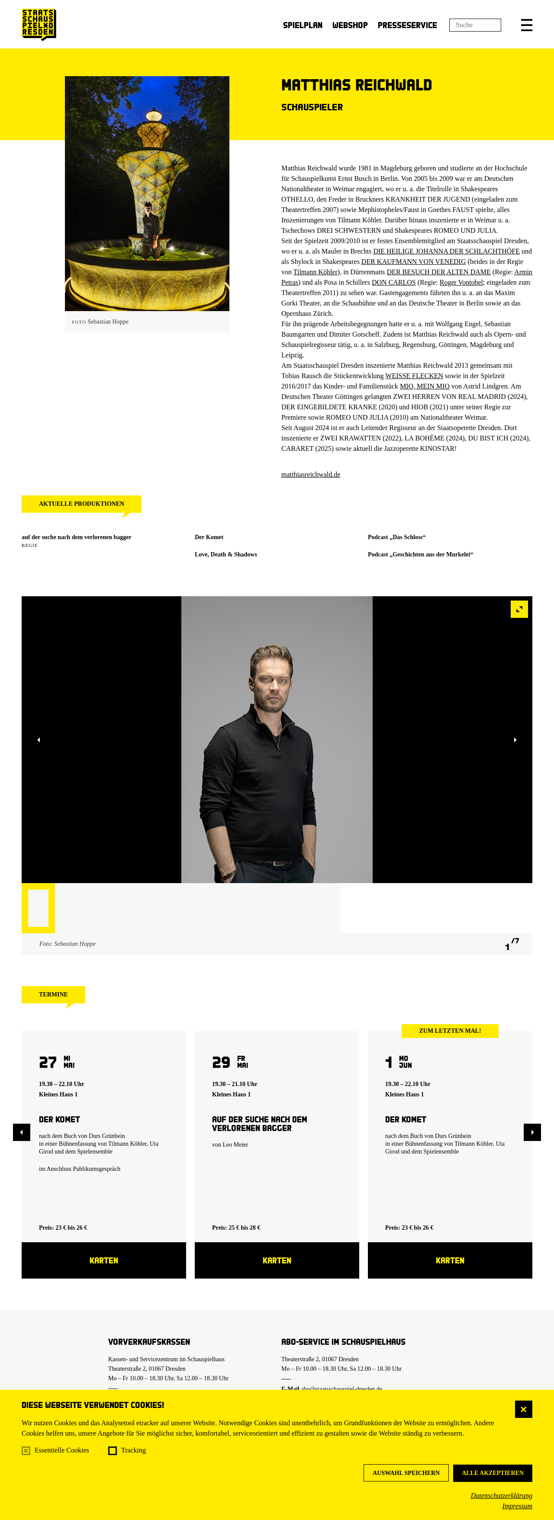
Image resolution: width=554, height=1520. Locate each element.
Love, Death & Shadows (226, 554)
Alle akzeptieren (493, 1473)
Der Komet (209, 537)
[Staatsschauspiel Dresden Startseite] (39, 25)
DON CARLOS (394, 282)
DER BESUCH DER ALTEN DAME (439, 272)
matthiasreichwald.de (310, 474)
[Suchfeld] (475, 25)
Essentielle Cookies (62, 1450)
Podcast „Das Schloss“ (397, 537)
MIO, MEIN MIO (425, 386)
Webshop (350, 25)
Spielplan (302, 25)
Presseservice (407, 25)
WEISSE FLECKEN (414, 375)
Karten (104, 1260)
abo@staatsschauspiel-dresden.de (341, 1389)
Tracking (133, 1450)
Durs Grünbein (107, 1136)
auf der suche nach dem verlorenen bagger (77, 537)
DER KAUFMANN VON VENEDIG (413, 261)
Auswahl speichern (406, 1473)
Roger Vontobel (461, 282)
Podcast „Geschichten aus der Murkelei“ (420, 554)
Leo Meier (235, 1144)
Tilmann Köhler (315, 272)
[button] (526, 25)
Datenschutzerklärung (501, 1495)
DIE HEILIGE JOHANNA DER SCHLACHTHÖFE (446, 251)
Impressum (517, 1506)
